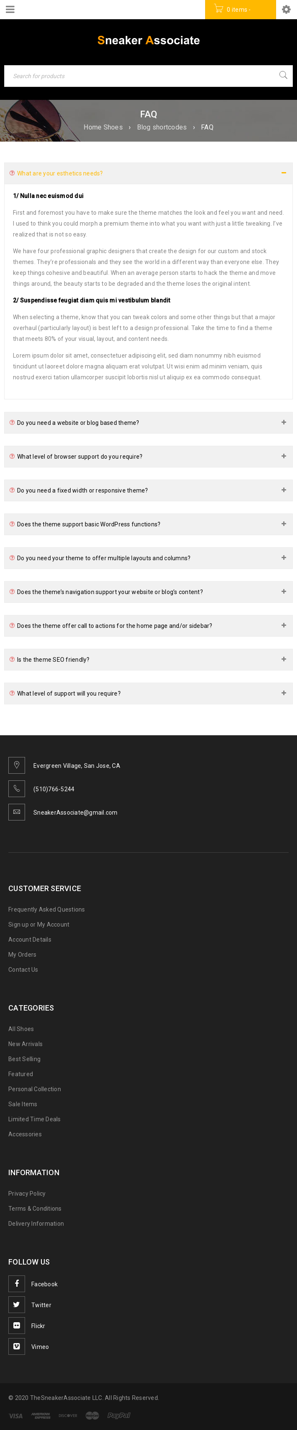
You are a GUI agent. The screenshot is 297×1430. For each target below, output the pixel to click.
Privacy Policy (27, 1193)
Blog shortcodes (162, 127)
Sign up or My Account (38, 924)
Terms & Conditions (35, 1208)
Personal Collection (34, 1089)
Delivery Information (36, 1223)
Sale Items (23, 1104)
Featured (20, 1074)
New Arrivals (25, 1044)
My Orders (22, 954)
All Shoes (21, 1029)
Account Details (29, 939)
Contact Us (23, 969)
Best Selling (24, 1059)
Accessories (25, 1134)
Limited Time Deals (34, 1119)
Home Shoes (103, 127)
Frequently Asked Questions (46, 909)
